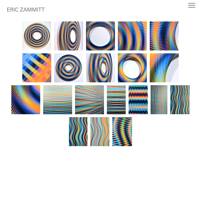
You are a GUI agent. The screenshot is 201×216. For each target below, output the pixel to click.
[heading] (26, 10)
